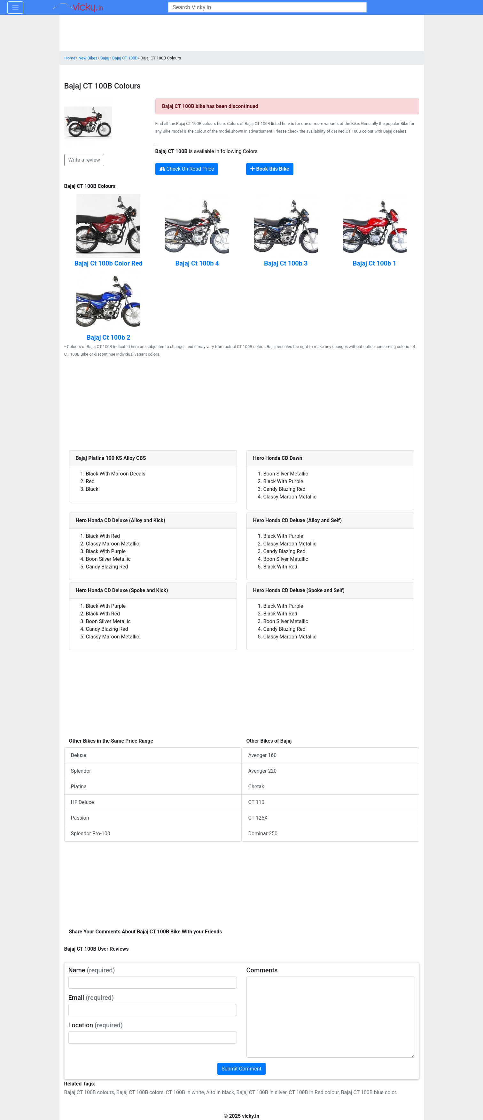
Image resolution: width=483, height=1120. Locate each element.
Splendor (81, 771)
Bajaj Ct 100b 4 (197, 263)
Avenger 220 (262, 771)
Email (91, 997)
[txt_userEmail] (152, 1010)
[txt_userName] (152, 983)
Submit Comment (241, 1069)
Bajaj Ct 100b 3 (286, 263)
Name (91, 970)
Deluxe (78, 755)
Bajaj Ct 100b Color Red (108, 263)
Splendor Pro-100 (90, 833)
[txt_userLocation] (152, 1037)
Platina (79, 787)
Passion (80, 818)
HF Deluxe (82, 802)
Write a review (84, 160)
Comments (262, 970)
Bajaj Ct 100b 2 (108, 337)
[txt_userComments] (330, 1017)
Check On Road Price (187, 169)
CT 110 (256, 802)
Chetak (256, 787)
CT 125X (258, 818)
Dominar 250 (262, 833)
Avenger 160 (262, 755)
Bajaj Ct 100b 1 (375, 263)
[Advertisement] (242, 405)
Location (95, 1025)
